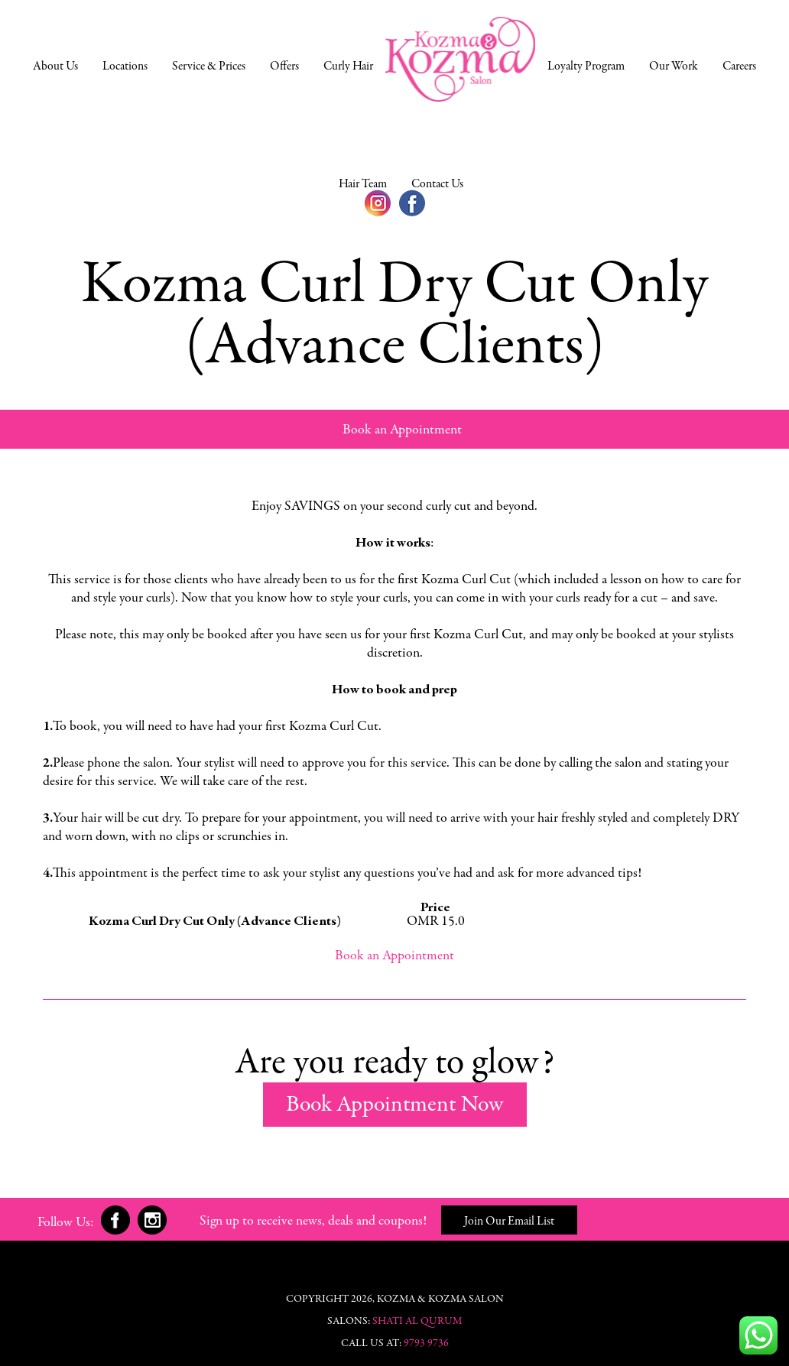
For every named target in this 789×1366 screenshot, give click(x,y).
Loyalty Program (586, 66)
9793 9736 (426, 1343)
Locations (125, 66)
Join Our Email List (509, 1221)
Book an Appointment (402, 430)
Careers (739, 66)
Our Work (673, 66)
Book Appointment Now (395, 1105)
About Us (55, 66)
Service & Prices (208, 66)
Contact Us (437, 184)
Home (460, 59)
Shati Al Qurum (417, 1321)
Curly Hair (348, 66)
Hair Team (363, 184)
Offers (284, 66)
